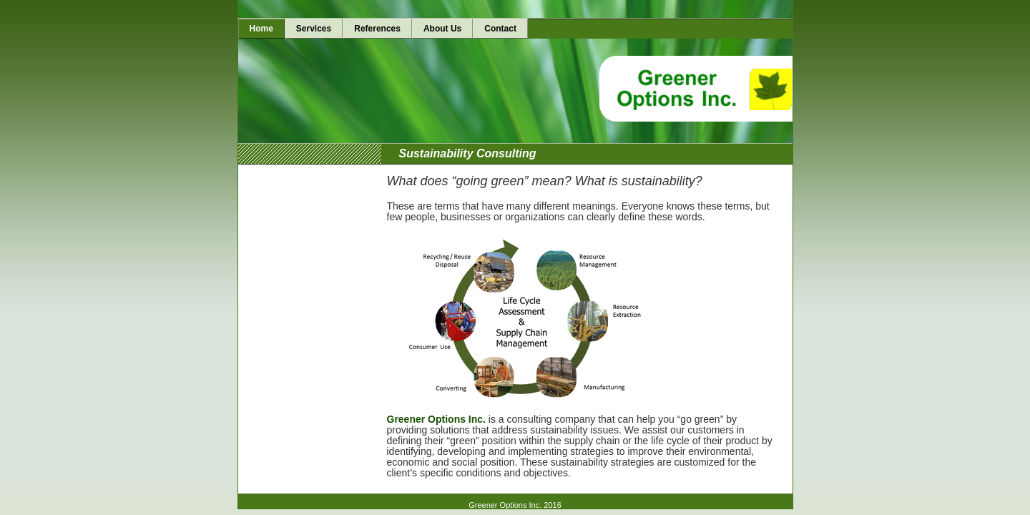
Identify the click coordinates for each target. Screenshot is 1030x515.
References (377, 29)
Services (313, 29)
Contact (500, 29)
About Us (442, 29)
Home (261, 29)
